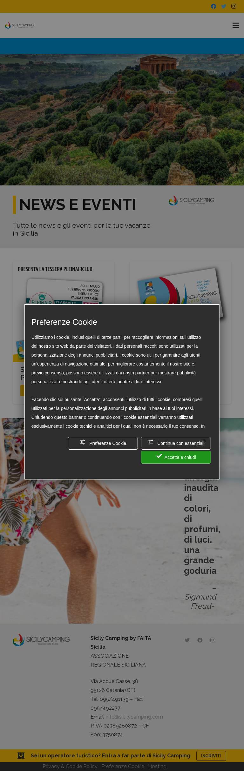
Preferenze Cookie (103, 442)
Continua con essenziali (176, 442)
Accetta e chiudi (176, 456)
